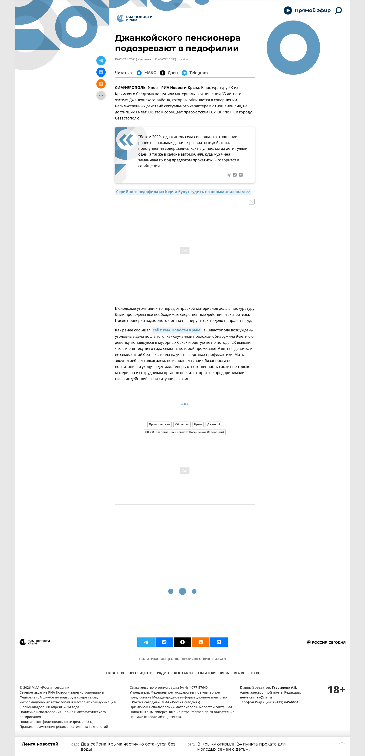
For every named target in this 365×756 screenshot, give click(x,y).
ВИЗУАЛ (219, 659)
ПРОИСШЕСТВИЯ (196, 659)
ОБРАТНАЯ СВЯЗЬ (213, 673)
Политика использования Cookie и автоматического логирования (63, 715)
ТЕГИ (254, 673)
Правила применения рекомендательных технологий (64, 727)
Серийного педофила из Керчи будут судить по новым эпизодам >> (183, 192)
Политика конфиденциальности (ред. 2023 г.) (56, 722)
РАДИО (163, 673)
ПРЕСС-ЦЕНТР (140, 673)
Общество (182, 424)
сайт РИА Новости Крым (176, 330)
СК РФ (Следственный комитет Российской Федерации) (184, 432)
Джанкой (213, 424)
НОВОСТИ (115, 673)
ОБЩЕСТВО (170, 659)
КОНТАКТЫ (183, 673)
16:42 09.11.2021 (125, 59)
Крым (198, 424)
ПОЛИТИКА (148, 659)
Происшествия (159, 424)
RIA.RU (240, 673)
